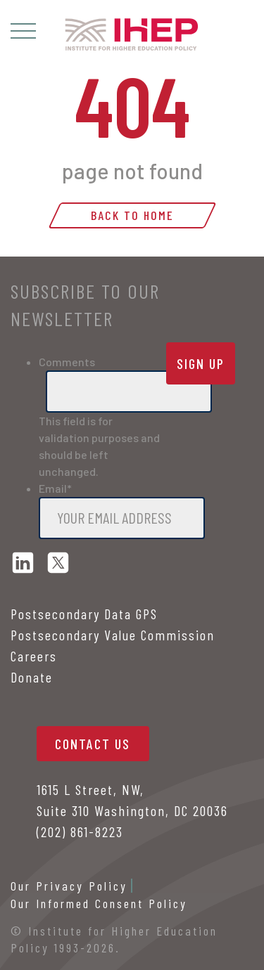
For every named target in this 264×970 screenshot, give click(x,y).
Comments (67, 361)
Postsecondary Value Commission (113, 634)
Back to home (132, 215)
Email (55, 488)
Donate (32, 676)
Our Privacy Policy (69, 885)
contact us (92, 743)
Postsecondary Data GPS (84, 613)
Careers (34, 655)
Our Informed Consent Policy (99, 903)
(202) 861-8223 (80, 831)
